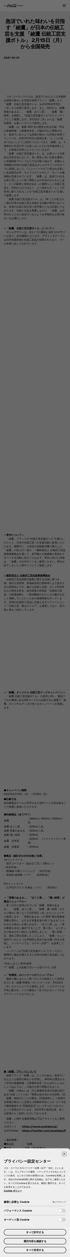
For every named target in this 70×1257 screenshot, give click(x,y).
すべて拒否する (35, 1249)
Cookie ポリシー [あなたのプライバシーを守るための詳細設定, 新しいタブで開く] (13, 1190)
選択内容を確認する (35, 1241)
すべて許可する (35, 1232)
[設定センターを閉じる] (64, 1154)
